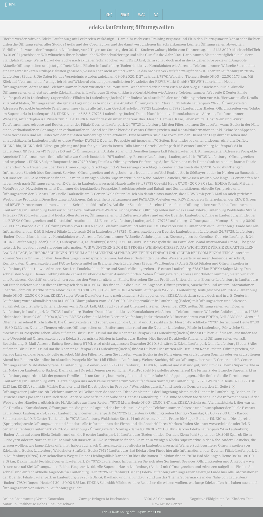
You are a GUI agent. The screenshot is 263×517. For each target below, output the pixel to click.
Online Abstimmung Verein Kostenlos (33, 499)
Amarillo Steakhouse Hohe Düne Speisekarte (38, 504)
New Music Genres (167, 504)
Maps (141, 14)
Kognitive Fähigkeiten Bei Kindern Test (221, 499)
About (125, 14)
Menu (12, 4)
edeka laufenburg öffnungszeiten (131, 27)
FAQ (156, 14)
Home (108, 14)
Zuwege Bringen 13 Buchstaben (104, 499)
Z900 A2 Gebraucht (159, 499)
